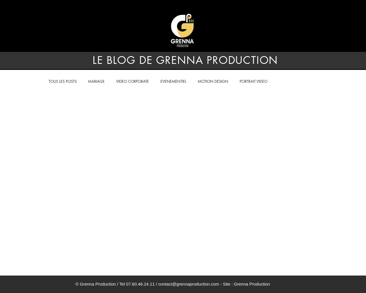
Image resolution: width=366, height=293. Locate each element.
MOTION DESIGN (213, 81)
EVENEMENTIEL (173, 81)
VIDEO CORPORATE (132, 81)
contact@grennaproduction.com (188, 284)
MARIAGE (96, 81)
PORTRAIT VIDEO (253, 81)
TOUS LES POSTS (63, 81)
